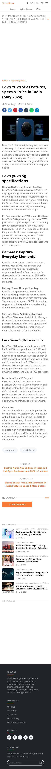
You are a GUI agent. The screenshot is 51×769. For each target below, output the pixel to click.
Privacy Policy (13, 718)
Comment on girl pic (23, 556)
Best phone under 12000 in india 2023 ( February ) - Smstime (31, 533)
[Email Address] (22, 762)
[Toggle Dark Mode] (37, 3)
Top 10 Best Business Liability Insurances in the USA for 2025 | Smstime (31, 589)
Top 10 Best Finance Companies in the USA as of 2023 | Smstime (32, 573)
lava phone (10, 450)
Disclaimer (11, 714)
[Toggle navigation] (47, 3)
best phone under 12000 (25, 529)
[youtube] (20, 737)
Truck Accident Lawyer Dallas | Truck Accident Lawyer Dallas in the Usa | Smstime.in (31, 548)
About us (11, 707)
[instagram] (32, 3)
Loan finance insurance (24, 542)
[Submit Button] (41, 762)
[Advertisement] (25, 51)
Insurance (20, 583)
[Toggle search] (42, 3)
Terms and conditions (16, 722)
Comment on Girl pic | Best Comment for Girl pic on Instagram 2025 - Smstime (28, 561)
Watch (38, 9)
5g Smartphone (26, 9)
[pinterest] (15, 737)
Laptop (13, 9)
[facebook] (27, 3)
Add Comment (17, 504)
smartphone (28, 450)
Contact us (12, 710)
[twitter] (31, 737)
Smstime (8, 3)
